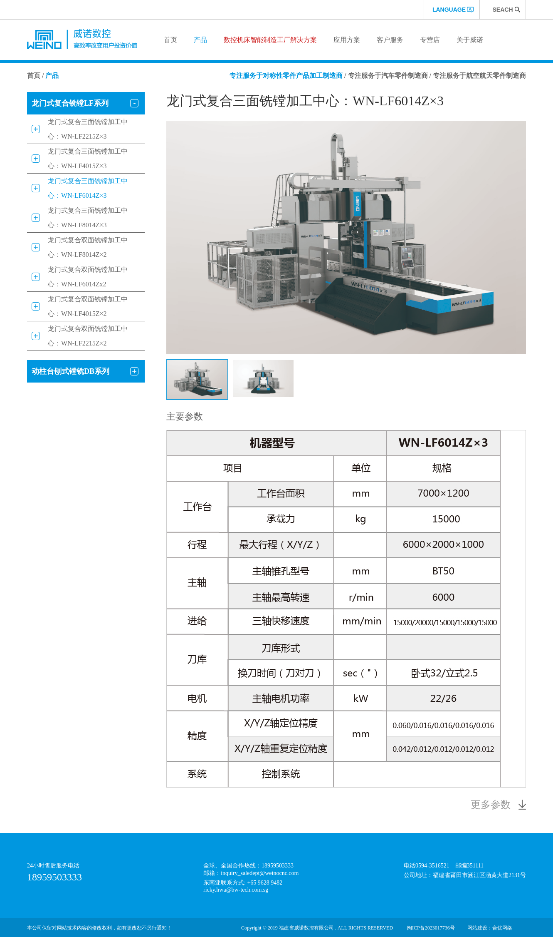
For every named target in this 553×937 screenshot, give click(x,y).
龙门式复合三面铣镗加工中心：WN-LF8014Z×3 (88, 218)
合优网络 (502, 928)
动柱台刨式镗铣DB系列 (70, 371)
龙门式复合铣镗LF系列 (70, 103)
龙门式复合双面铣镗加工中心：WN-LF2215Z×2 (88, 336)
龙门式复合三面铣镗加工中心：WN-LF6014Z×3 (88, 188)
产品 (200, 39)
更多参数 (491, 804)
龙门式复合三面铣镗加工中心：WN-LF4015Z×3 (88, 158)
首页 (170, 39)
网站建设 (477, 928)
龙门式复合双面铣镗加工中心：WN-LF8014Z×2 (88, 247)
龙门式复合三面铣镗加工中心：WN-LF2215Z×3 (88, 129)
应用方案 (346, 39)
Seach (502, 9)
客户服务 (390, 39)
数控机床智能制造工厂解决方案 (270, 39)
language (449, 9)
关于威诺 (470, 39)
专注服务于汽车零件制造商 (388, 75)
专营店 (430, 39)
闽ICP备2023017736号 (431, 928)
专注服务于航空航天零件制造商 (479, 75)
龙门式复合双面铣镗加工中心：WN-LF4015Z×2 (88, 306)
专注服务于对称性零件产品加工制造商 (286, 75)
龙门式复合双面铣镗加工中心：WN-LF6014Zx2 (88, 277)
